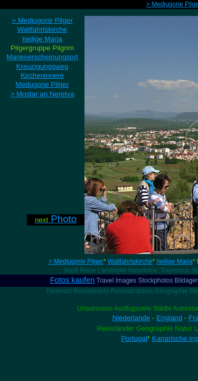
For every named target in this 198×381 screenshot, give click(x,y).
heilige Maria (175, 261)
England (169, 318)
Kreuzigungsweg (42, 66)
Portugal (134, 338)
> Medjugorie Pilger (76, 261)
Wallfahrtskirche (130, 261)
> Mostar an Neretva (42, 94)
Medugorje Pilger (42, 84)
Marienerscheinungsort (42, 57)
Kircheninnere (42, 75)
